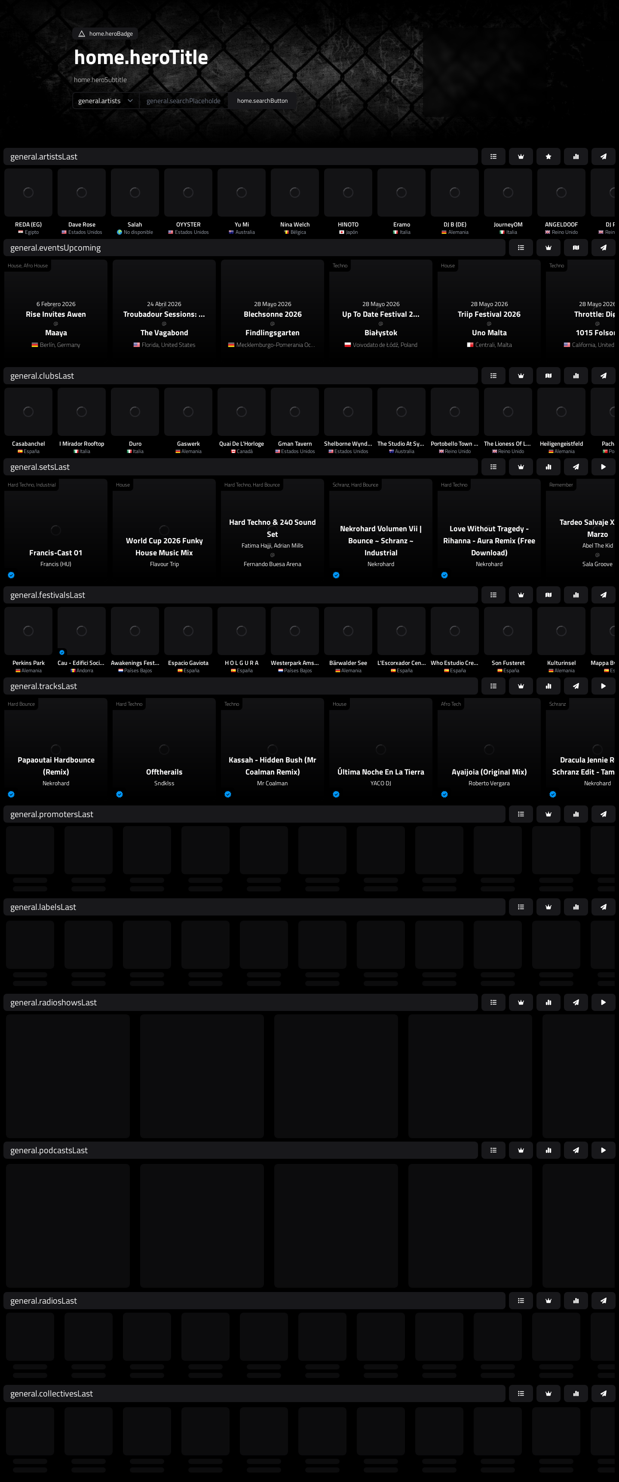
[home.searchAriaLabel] (184, 100)
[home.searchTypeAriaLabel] (105, 100)
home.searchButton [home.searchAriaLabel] (262, 100)
